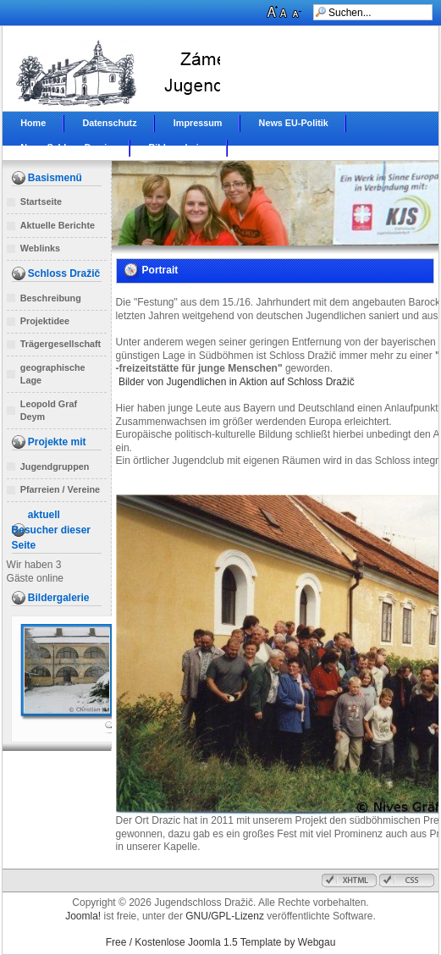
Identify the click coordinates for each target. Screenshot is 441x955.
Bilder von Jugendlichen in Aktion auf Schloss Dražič (238, 382)
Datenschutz (109, 123)
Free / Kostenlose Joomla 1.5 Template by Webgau (221, 942)
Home (33, 123)
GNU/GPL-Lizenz (224, 916)
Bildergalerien (178, 147)
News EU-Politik (293, 123)
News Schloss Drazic (66, 147)
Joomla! (83, 916)
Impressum (198, 123)
